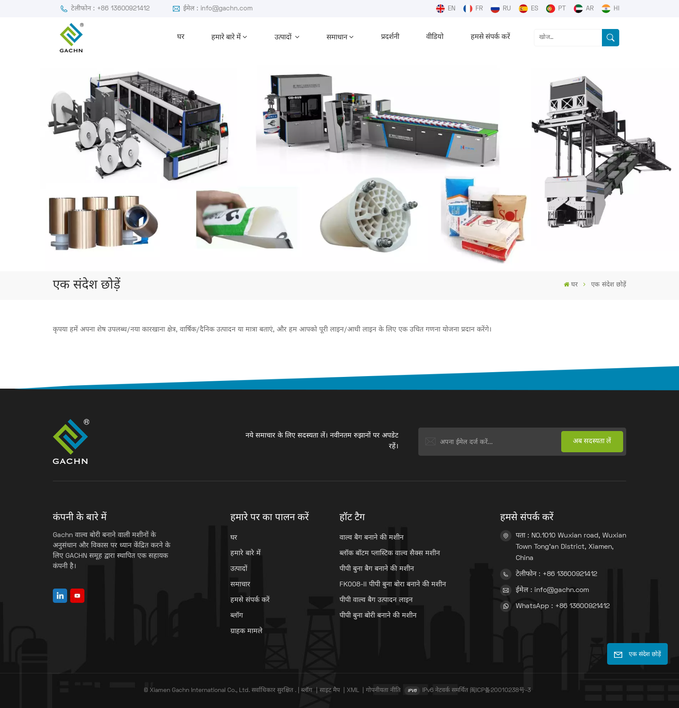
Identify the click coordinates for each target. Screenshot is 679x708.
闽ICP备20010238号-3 (500, 690)
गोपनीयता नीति (383, 690)
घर (180, 37)
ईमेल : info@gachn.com (212, 8)
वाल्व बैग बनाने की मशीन (372, 538)
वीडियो (434, 37)
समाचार (240, 585)
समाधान (337, 37)
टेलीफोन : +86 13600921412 (105, 8)
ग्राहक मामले (246, 631)
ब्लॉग (236, 616)
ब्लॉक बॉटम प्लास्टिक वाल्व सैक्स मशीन (390, 553)
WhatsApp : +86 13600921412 (563, 606)
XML (353, 690)
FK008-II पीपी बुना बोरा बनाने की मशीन (393, 585)
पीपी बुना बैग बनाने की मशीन (377, 569)
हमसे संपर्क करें (490, 37)
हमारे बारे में (226, 37)
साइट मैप (331, 690)
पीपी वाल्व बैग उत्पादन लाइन (376, 600)
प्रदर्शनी (390, 37)
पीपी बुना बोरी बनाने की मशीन (378, 616)
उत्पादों (284, 37)
